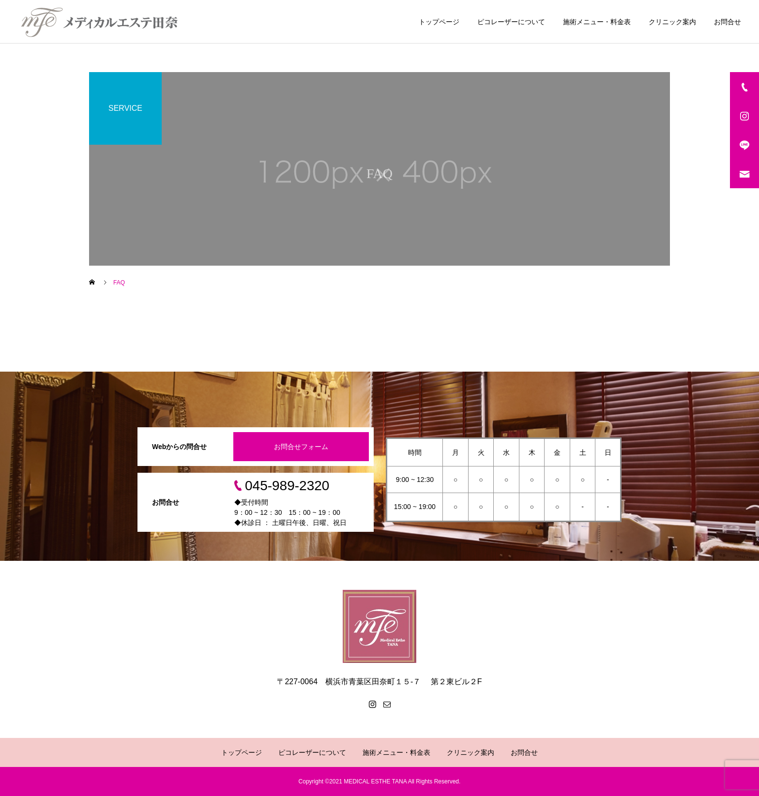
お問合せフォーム (301, 447)
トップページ (439, 22)
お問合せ (727, 22)
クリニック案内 (672, 22)
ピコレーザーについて (511, 22)
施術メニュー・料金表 (597, 22)
